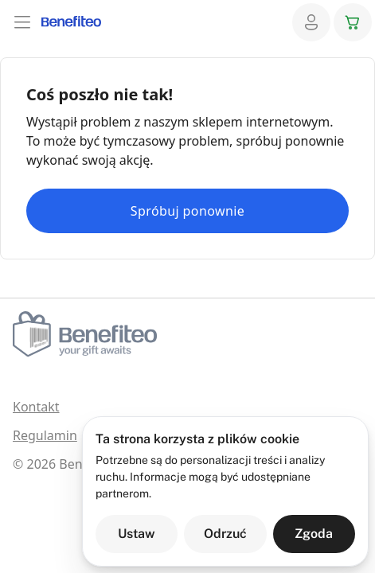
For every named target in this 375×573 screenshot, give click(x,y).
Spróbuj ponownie (187, 211)
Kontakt (36, 406)
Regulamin (45, 435)
